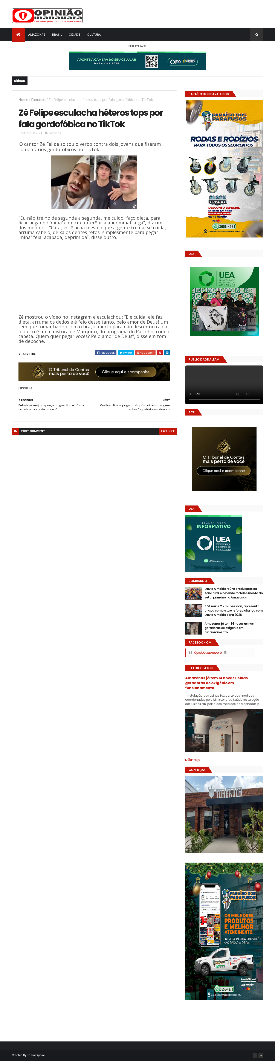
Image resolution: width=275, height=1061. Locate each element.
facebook (168, 431)
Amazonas (36, 34)
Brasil (57, 34)
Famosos (38, 99)
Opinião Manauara (208, 652)
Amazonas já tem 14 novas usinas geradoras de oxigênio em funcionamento (229, 627)
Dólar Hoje (192, 760)
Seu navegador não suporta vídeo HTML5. (224, 384)
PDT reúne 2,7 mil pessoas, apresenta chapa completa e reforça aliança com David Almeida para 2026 (234, 610)
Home (23, 99)
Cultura (94, 34)
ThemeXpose (36, 1055)
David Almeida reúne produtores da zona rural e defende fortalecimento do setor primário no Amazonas (234, 593)
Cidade (74, 34)
